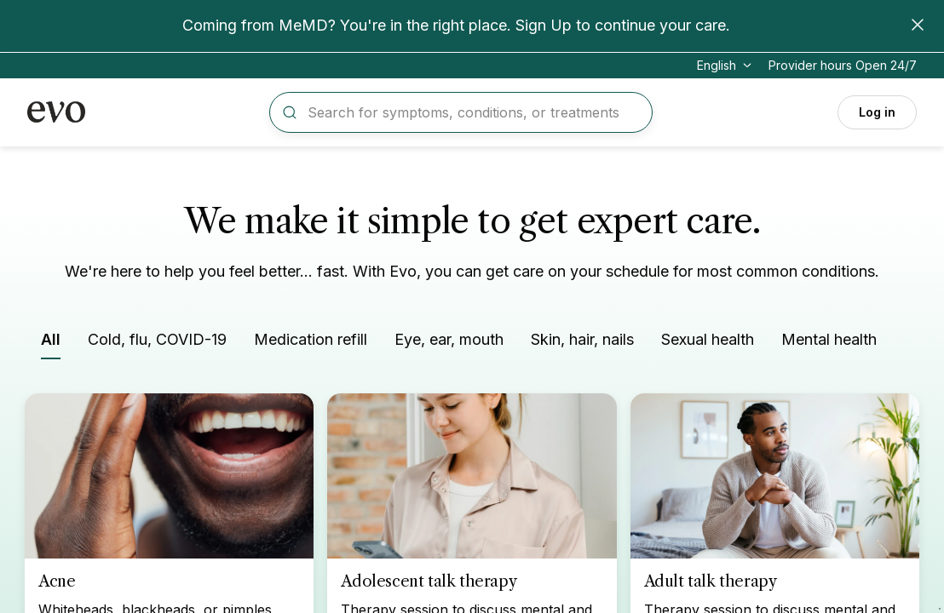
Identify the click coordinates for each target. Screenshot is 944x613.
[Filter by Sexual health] (707, 343)
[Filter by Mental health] (829, 343)
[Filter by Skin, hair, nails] (582, 343)
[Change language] (726, 65)
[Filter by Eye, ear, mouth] (449, 343)
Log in (877, 112)
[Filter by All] (50, 343)
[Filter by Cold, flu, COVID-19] (157, 343)
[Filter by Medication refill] (310, 343)
